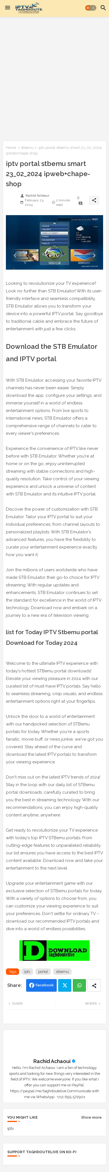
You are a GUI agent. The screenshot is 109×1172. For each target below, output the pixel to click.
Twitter (64, 985)
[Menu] (7, 7)
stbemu (27, 147)
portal (43, 972)
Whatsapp (79, 985)
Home (11, 147)
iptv (27, 972)
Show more (91, 1117)
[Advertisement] (54, 77)
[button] (90, 8)
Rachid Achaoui (52, 1061)
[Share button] (94, 985)
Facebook (45, 985)
